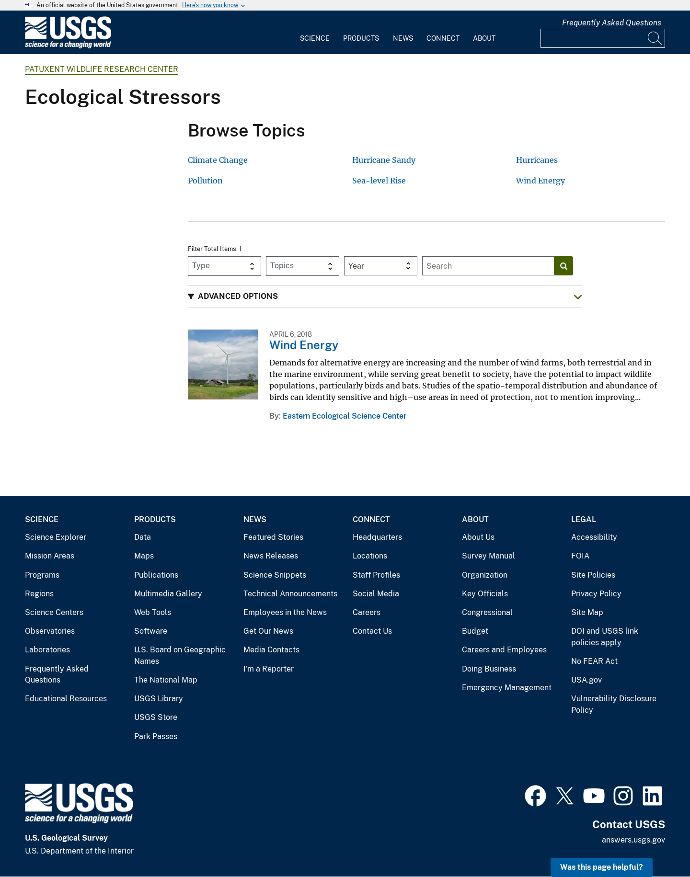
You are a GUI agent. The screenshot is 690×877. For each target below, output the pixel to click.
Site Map (587, 612)
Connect (443, 38)
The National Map (165, 679)
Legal (583, 519)
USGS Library (158, 698)
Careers (366, 612)
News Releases (270, 555)
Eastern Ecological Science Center (344, 416)
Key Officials (485, 593)
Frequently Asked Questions (611, 22)
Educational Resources (66, 698)
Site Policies (593, 575)
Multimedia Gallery (168, 593)
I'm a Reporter (268, 668)
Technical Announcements (290, 593)
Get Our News (268, 631)
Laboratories (47, 649)
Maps (144, 555)
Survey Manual (488, 555)
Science (315, 38)
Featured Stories (273, 537)
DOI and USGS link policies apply (604, 636)
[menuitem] (314, 32)
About (484, 38)
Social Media (376, 593)
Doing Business (489, 668)
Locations (370, 555)
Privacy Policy (596, 593)
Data (142, 537)
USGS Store (155, 717)
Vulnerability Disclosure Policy (613, 704)
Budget (475, 631)
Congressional (487, 612)
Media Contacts (271, 649)
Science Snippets (274, 575)
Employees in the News (285, 612)
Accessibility (594, 537)
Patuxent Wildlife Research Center (101, 69)
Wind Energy (303, 345)
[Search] (655, 38)
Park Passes (155, 736)
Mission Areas (49, 555)
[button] (385, 296)
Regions (39, 593)
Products (361, 38)
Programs (42, 575)
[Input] (602, 38)
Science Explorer (55, 537)
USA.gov (586, 679)
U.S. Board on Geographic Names (180, 655)
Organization (484, 575)
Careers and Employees (504, 649)
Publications (156, 575)
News (403, 38)
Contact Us (372, 631)
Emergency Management (507, 687)
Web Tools (152, 612)
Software (150, 631)
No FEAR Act (594, 661)
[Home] (68, 46)
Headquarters (377, 537)
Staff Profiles (376, 575)
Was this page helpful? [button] (601, 867)
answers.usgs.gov (633, 839)
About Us (478, 537)
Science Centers (54, 612)
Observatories (50, 631)
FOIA (580, 555)
